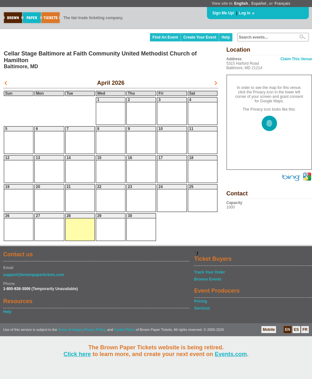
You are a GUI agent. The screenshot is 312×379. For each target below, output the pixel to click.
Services (202, 308)
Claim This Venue (296, 59)
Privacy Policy (94, 330)
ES (296, 329)
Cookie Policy (124, 330)
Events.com (231, 354)
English (241, 3)
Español (259, 3)
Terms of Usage (70, 330)
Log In (244, 13)
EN (287, 329)
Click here (77, 354)
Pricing (200, 301)
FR (305, 329)
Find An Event (165, 37)
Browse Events (208, 279)
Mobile (269, 329)
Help (226, 37)
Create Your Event (199, 37)
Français (282, 3)
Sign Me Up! (223, 13)
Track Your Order (209, 272)
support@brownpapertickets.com (33, 275)
